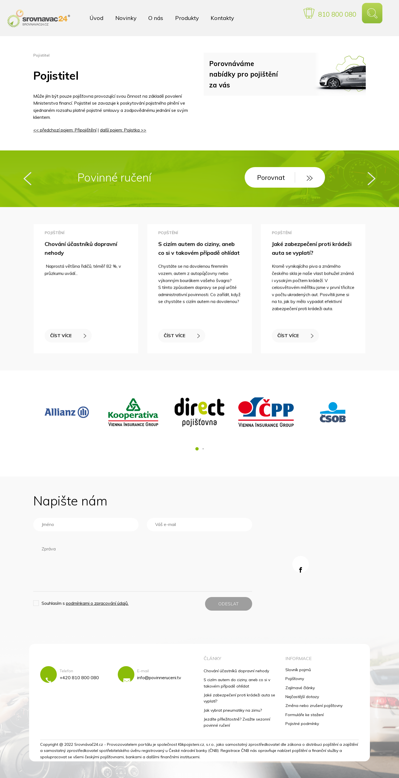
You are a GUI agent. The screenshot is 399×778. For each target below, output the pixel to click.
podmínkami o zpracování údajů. (97, 603)
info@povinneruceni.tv (159, 677)
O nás (155, 17)
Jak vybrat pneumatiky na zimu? (233, 710)
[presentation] (27, 178)
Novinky (126, 17)
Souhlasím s (85, 603)
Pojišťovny (294, 678)
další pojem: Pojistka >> (123, 130)
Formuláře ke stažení (304, 714)
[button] (197, 448)
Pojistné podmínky (302, 723)
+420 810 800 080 (79, 677)
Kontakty (222, 17)
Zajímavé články (300, 687)
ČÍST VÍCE (69, 332)
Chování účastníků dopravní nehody (236, 670)
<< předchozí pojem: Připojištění (64, 130)
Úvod (96, 17)
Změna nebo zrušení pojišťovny (313, 705)
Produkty (187, 17)
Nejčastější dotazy (302, 696)
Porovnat (285, 177)
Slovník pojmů (298, 669)
